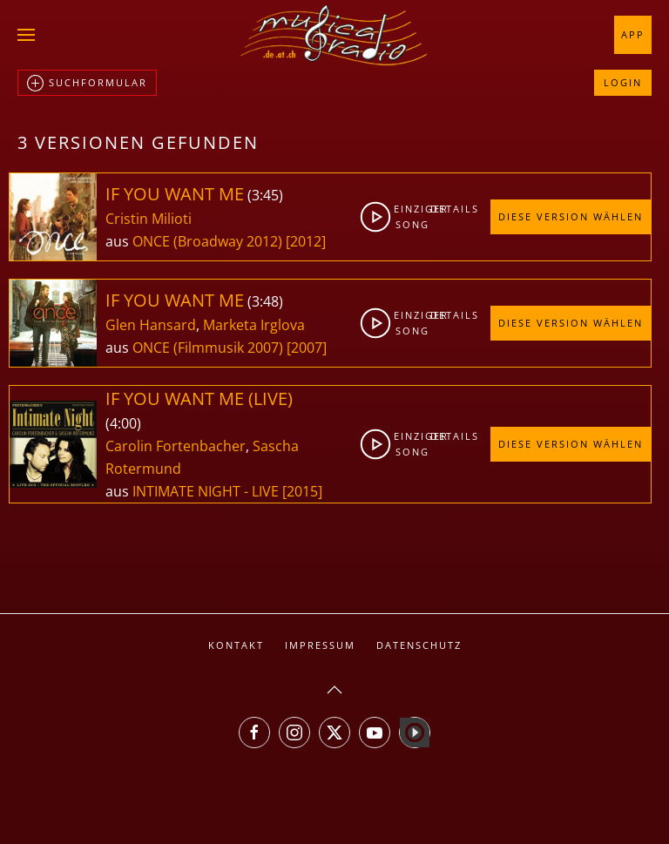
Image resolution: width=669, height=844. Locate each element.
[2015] (302, 491)
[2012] (306, 241)
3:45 (265, 195)
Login (623, 82)
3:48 (265, 301)
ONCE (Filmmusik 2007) (207, 347)
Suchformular (87, 83)
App (633, 34)
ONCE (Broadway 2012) (207, 241)
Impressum (320, 645)
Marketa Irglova (254, 324)
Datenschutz (419, 645)
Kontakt (236, 645)
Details (445, 208)
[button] (26, 35)
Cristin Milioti (148, 218)
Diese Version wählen (570, 216)
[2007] (307, 347)
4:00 (123, 423)
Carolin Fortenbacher (175, 446)
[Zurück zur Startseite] (334, 35)
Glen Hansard (150, 324)
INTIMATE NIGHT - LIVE (207, 491)
